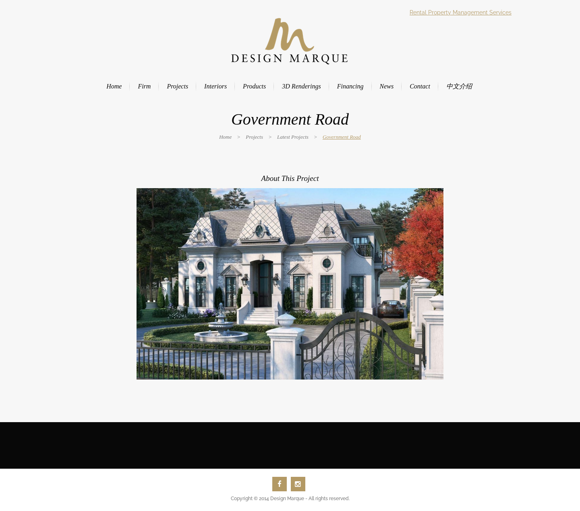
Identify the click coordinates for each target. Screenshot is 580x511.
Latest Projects (293, 137)
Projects (254, 137)
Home (225, 137)
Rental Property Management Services (461, 12)
